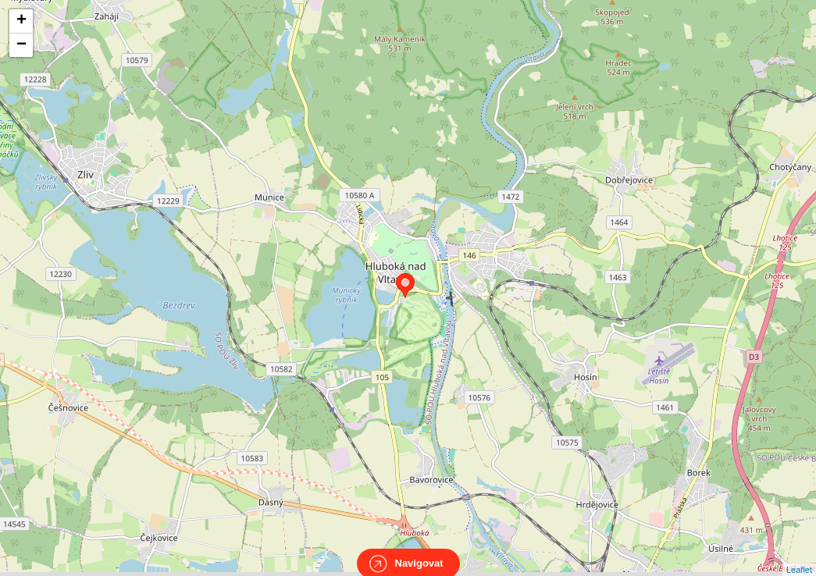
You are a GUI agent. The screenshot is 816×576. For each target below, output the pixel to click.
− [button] (21, 45)
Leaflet (799, 555)
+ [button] (21, 21)
